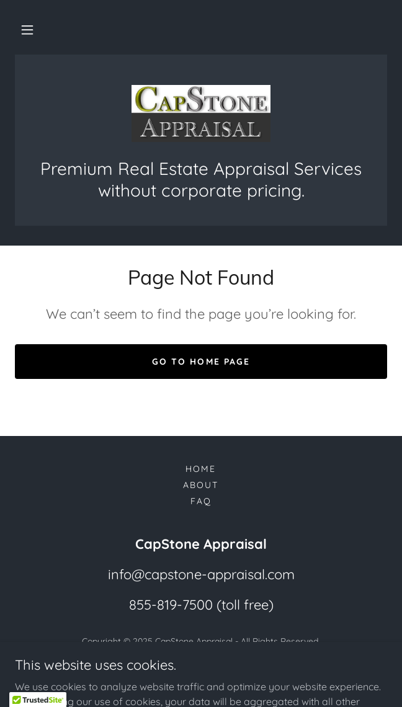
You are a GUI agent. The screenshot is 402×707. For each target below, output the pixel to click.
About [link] (200, 485)
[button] (27, 29)
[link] (201, 113)
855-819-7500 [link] (171, 604)
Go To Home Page (200, 361)
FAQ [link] (201, 501)
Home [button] (200, 468)
